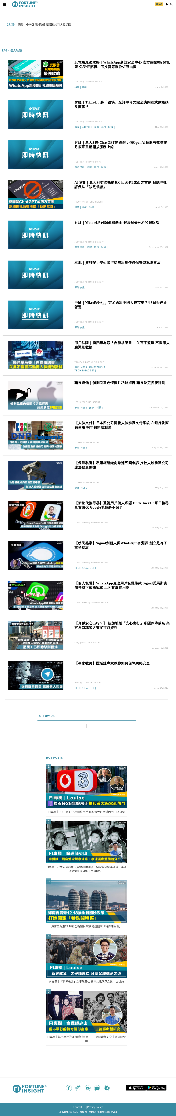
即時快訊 (87, 127)
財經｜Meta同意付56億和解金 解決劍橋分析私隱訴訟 (116, 223)
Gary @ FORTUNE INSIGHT (87, 642)
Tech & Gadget (84, 370)
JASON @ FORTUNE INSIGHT (88, 201)
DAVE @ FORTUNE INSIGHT (87, 682)
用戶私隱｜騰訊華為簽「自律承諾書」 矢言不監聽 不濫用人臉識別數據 (122, 345)
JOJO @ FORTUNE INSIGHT (88, 442)
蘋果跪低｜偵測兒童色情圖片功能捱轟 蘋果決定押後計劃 (119, 383)
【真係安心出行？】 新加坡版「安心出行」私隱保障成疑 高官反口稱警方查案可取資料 (122, 625)
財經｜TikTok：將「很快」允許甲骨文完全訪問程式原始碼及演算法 (121, 104)
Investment (97, 367)
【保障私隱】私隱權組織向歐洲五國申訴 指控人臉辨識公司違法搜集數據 (121, 465)
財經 (84, 87)
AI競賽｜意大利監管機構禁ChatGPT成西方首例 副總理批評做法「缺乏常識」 (120, 185)
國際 (96, 127)
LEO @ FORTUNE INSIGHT (87, 402)
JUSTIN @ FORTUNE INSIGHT (89, 81)
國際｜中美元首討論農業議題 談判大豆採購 (44, 24)
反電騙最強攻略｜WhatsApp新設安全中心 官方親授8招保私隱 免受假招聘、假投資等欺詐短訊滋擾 (122, 64)
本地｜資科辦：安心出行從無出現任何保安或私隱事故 (117, 262)
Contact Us (79, 1107)
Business (80, 367)
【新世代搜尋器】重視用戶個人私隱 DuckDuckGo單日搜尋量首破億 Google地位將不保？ (121, 505)
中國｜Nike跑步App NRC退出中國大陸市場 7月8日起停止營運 (120, 305)
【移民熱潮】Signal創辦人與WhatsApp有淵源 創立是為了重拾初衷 (120, 545)
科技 (77, 87)
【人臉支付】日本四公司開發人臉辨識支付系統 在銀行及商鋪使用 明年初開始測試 (121, 425)
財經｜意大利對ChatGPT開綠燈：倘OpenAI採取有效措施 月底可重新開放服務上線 (120, 145)
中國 (77, 127)
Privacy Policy (95, 1107)
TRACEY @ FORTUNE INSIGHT (89, 362)
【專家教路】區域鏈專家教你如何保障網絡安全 (112, 663)
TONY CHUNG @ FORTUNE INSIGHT (92, 522)
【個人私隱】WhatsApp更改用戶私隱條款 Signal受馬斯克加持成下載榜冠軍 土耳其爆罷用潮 (120, 585)
